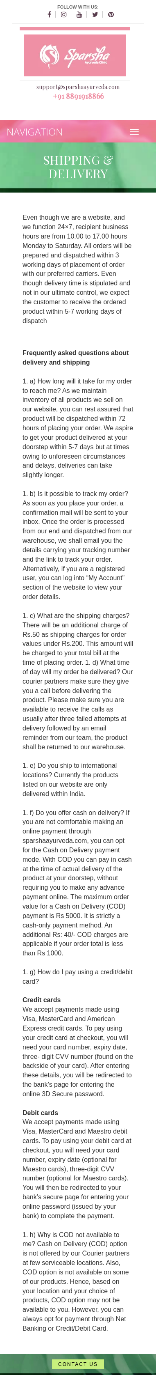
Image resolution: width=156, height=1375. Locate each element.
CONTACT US (78, 1364)
